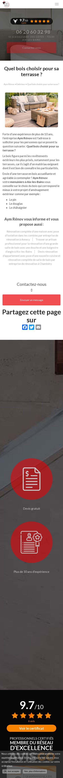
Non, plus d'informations (35, 771)
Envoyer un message (31, 299)
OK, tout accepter (11, 771)
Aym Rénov (9, 84)
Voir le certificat (31, 728)
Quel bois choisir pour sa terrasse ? (43, 84)
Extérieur (20, 84)
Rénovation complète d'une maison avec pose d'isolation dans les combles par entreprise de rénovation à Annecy (32, 235)
